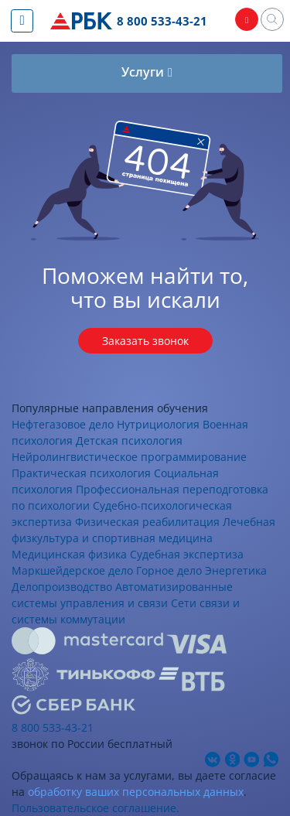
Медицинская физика (69, 554)
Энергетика (236, 570)
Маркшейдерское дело (72, 570)
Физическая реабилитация (147, 521)
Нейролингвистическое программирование (129, 456)
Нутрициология (158, 424)
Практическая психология (81, 473)
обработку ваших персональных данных (136, 791)
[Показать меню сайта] (22, 20)
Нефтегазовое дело (63, 424)
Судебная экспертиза (187, 554)
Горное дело (169, 570)
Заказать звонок (145, 340)
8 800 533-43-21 (162, 21)
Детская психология (129, 440)
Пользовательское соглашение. (95, 808)
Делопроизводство (62, 586)
